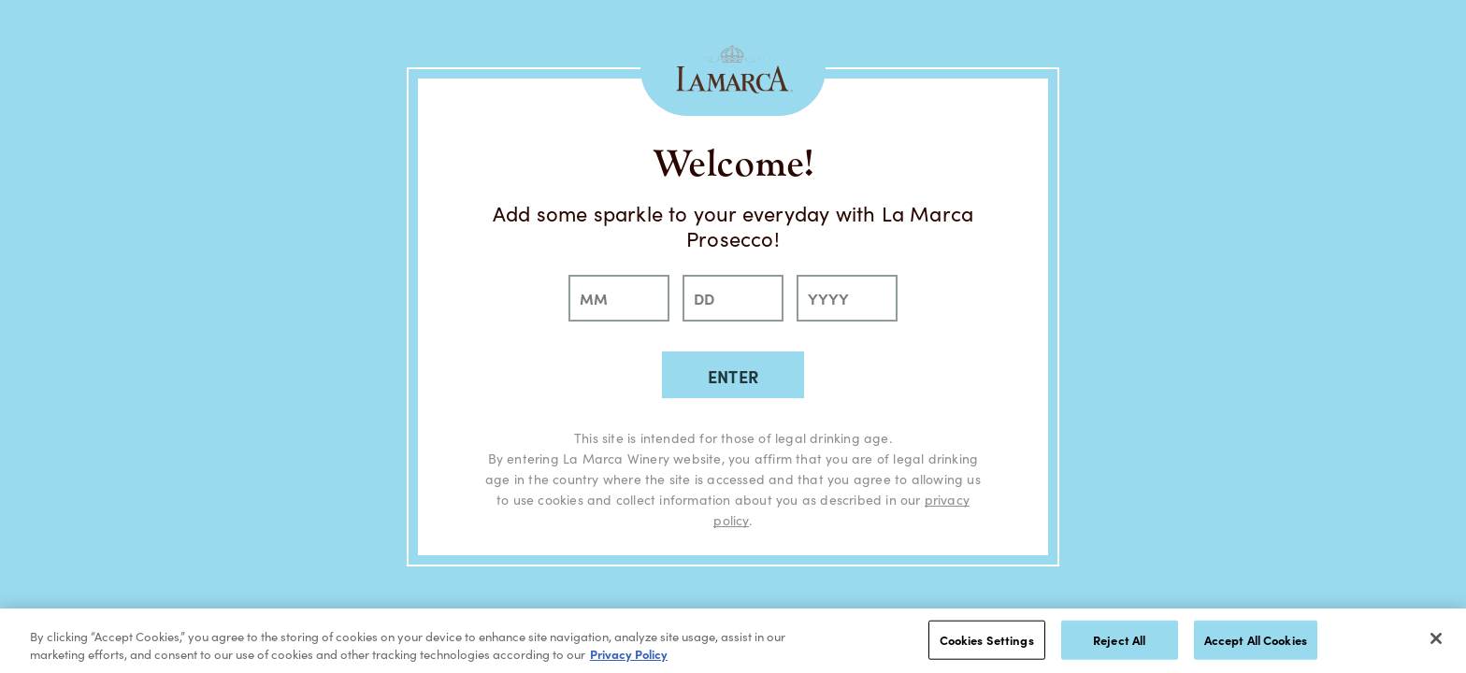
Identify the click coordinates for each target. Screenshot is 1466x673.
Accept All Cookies (1255, 640)
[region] (733, 641)
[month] (618, 298)
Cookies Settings (987, 640)
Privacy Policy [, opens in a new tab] (629, 654)
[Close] (1436, 638)
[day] (733, 298)
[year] (847, 298)
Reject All (1119, 640)
